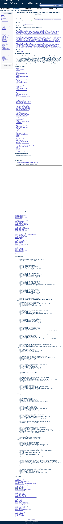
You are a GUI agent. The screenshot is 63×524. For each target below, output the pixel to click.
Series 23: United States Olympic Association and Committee (25, 234)
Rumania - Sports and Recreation (50, 43)
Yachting (54, 47)
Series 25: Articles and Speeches (20, 236)
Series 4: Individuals (18, 218)
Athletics (50, 30)
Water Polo (42, 47)
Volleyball (38, 47)
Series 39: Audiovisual (19, 248)
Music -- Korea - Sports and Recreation (23, 108)
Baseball (21, 31)
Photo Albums (4, 58)
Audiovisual (3, 57)
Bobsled (41, 31)
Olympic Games (4, 36)
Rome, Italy (36, 43)
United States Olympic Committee (30, 47)
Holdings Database (34, 3)
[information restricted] (19, 514)
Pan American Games (20, 119)
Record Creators (51, 8)
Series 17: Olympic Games (19, 229)
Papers (24, 49)
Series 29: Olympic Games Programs (21, 239)
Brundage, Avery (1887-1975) (28, 24)
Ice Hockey (18, 95)
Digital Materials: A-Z (28, 8)
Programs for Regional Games (6, 49)
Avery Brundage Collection (24, 10)
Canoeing (22, 32)
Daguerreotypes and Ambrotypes (6, 55)
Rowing (40, 43)
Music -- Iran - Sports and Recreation (26, 38)
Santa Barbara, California (28, 44)
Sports (33, 45)
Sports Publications (4, 41)
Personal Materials (4, 43)
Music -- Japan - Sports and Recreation (41, 38)
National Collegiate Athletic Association (41, 40)
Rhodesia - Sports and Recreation (28, 43)
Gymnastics (18, 92)
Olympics (17, 117)
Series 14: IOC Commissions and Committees (23, 226)
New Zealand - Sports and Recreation (36, 41)
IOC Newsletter (4, 28)
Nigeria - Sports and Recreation (48, 41)
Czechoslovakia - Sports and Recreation (51, 32)
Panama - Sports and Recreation (22, 118)
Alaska (21, 30)
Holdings (8, 10)
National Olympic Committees (6, 35)
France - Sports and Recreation (29, 34)
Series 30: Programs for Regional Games (22, 240)
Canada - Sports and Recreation (21, 79)
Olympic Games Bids (5, 37)
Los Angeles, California (20, 100)
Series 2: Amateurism (18, 216)
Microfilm (3, 54)
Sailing (58, 43)
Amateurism (33, 30)
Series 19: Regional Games (19, 231)
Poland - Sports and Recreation (36, 42)
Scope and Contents (4, 16)
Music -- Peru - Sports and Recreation (41, 39)
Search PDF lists (60, 5)
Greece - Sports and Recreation (53, 34)
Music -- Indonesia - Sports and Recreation (23, 105)
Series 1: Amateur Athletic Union (20, 215)
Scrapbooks (3, 56)
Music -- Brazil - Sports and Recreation (45, 36)
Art (48, 30)
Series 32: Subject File (19, 242)
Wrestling (51, 47)
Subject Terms (3, 18)
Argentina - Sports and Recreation (42, 30)
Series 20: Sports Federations (20, 232)
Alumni (18, 10)
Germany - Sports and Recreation (41, 34)
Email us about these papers (48, 19)
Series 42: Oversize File (19, 251)
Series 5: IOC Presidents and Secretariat (22, 481)
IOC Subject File (4, 34)
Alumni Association (13, 10)
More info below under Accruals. (32, 29)
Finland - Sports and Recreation (21, 88)
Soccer (55, 44)
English (22, 51)
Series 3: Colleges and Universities (21, 217)
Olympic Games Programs (5, 48)
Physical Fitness (28, 42)
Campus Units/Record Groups (5, 8)
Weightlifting (47, 47)
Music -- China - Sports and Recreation (29, 37)
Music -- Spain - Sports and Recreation (27, 40)
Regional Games (4, 38)
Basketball (26, 31)
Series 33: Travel (18, 243)
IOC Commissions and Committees (6, 33)
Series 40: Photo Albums (19, 249)
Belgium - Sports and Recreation (33, 31)
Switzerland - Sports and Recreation (22, 46)
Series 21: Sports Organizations (20, 495)
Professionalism (19, 43)
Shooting (46, 44)
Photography (22, 42)
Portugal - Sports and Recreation (50, 42)
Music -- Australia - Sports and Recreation (30, 36)
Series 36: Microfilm (18, 508)
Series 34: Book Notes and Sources (21, 244)
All (15, 253)
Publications (3, 45)
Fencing (48, 33)
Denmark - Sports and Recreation (22, 33)
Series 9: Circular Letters (19, 222)
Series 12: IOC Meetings (19, 225)
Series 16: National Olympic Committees (22, 228)
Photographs (3, 47)
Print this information (57, 19)
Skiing (53, 44)
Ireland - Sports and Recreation (29, 35)
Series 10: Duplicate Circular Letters (21, 223)
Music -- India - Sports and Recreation (42, 37)
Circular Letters (4, 29)
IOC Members (4, 25)
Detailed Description (4, 19)
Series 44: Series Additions (19, 252)
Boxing (44, 31)
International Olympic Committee (22, 97)
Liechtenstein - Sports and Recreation (52, 35)
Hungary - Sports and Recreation (22, 94)
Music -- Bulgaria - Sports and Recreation (23, 103)
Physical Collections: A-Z (16, 8)
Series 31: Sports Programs (20, 241)
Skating (50, 44)
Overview (2, 15)
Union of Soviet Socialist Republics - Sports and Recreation (26, 145)
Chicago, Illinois (27, 32)
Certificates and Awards (5, 59)
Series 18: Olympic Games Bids (20, 230)
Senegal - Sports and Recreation (39, 44)
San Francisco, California (20, 132)
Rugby (43, 43)
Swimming (55, 45)
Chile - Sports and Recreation (35, 32)
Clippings (3, 46)
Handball (17, 93)
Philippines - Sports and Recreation (22, 121)
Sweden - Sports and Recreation (47, 45)
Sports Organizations (5, 40)
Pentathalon (18, 120)
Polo (43, 42)
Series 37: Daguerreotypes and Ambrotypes (22, 246)
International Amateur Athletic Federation (23, 96)
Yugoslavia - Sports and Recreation (22, 151)
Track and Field (44, 46)
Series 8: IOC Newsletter (19, 221)
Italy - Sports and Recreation (40, 35)
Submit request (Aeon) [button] (38, 19)
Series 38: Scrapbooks (19, 247)
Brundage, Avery (49, 31)
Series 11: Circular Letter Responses (21, 224)
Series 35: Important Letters (20, 245)
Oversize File (3, 60)
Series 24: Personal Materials (20, 235)
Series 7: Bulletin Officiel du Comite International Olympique (25, 220)
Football (21, 34)
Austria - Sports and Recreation (21, 73)
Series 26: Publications (19, 237)
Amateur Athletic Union (27, 30)
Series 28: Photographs (19, 501)
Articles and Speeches (5, 44)
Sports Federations (4, 39)
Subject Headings (39, 8)
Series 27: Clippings (18, 238)
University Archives (3, 10)
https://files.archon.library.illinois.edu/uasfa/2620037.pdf (28, 162)
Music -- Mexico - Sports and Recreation (27, 39)
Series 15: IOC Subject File (19, 227)
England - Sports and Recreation (34, 33)
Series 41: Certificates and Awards (21, 250)
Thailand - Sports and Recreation (35, 46)
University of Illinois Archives (12, 3)
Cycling (42, 32)
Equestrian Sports (43, 33)
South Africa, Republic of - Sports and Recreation (24, 138)
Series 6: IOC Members (19, 219)
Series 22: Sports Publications (20, 233)
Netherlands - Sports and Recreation (22, 41)
